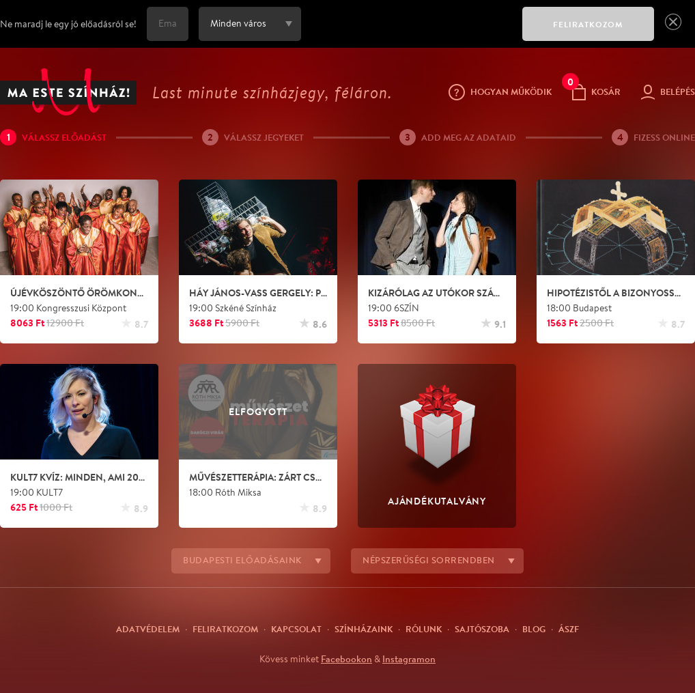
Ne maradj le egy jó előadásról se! (68, 24)
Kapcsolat (296, 629)
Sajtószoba (482, 629)
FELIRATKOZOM (588, 24)
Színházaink (364, 629)
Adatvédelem (148, 629)
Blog (533, 629)
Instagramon (409, 659)
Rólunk (424, 629)
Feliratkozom (225, 629)
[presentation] (408, 33)
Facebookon (346, 659)
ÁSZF (568, 629)
